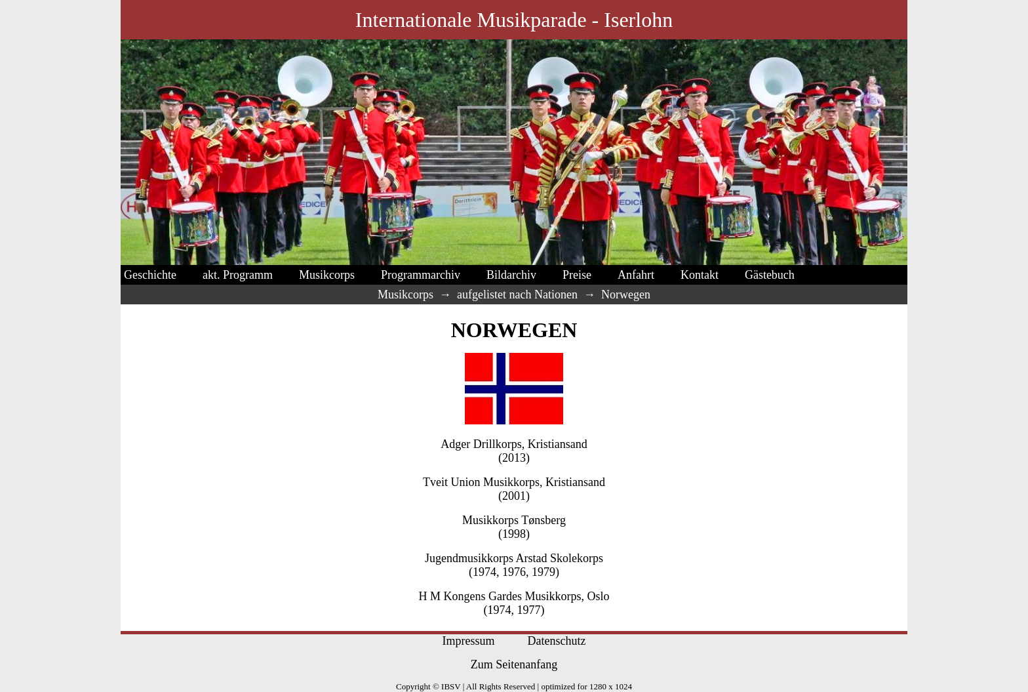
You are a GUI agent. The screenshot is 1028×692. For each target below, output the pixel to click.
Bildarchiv (511, 274)
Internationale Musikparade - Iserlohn (514, 19)
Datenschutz (557, 640)
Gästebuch (770, 274)
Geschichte (150, 274)
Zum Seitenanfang (514, 664)
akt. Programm (238, 274)
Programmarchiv (420, 274)
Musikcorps (327, 274)
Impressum (469, 640)
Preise (577, 274)
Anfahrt (636, 274)
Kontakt (700, 274)
